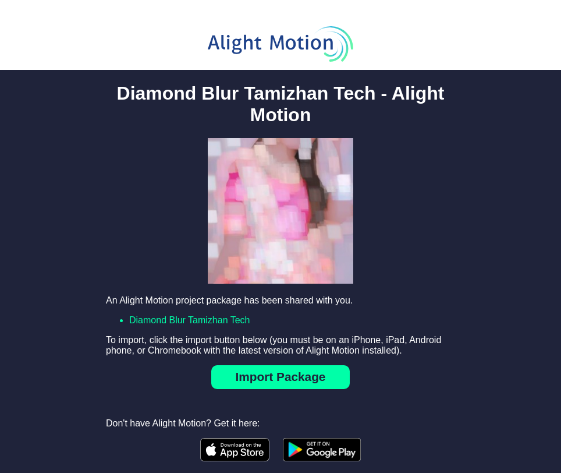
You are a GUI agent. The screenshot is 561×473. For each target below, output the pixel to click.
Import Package (281, 376)
